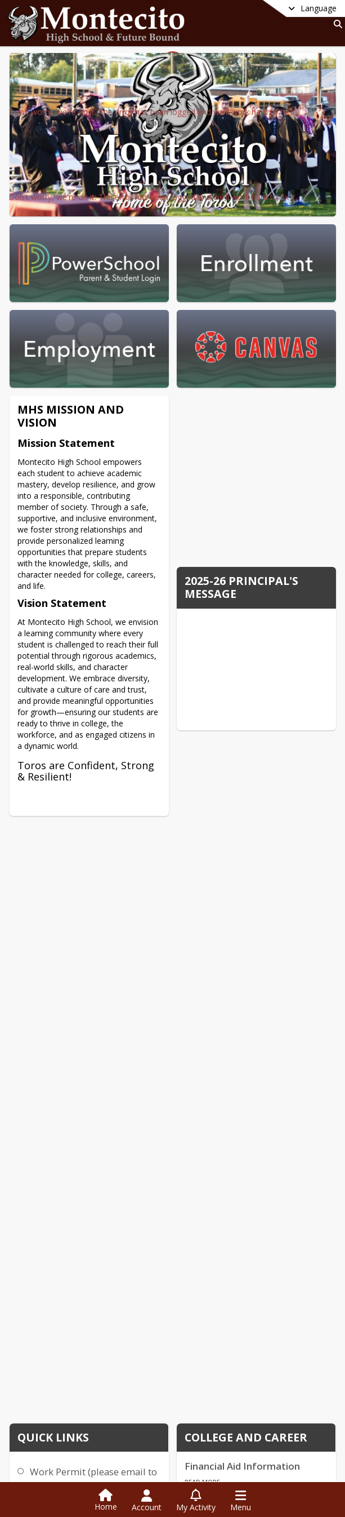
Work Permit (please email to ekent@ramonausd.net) (93, 1478)
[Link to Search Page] (335, 24)
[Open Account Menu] (147, 1500)
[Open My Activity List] (196, 1500)
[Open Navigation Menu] (240, 1500)
